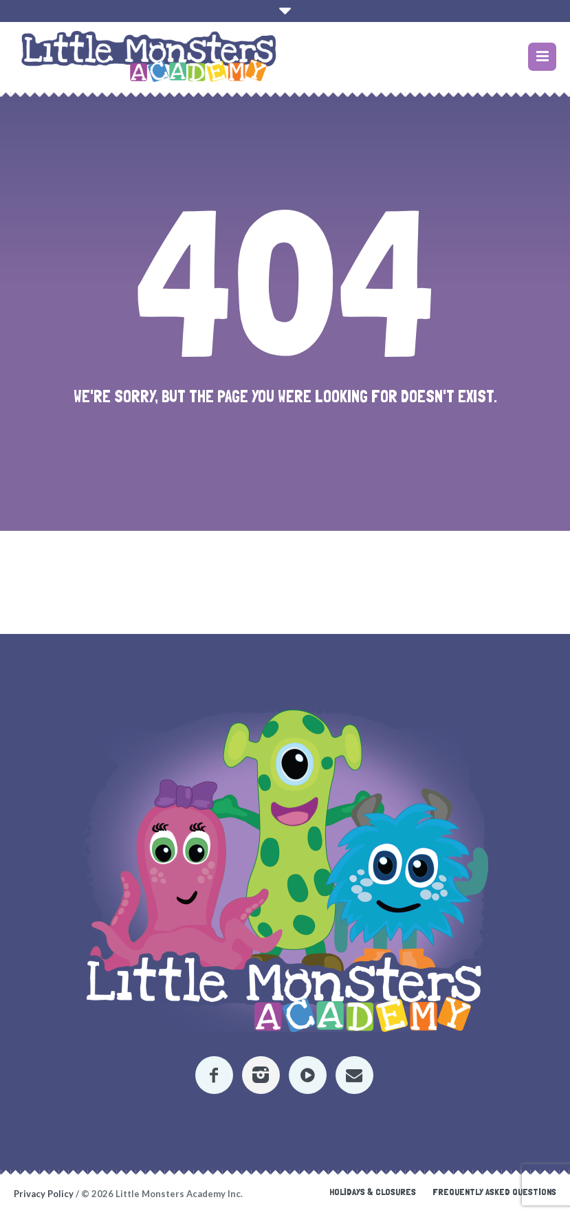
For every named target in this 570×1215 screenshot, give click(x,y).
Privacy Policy (44, 1193)
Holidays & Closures (372, 1191)
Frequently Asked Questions (494, 1191)
